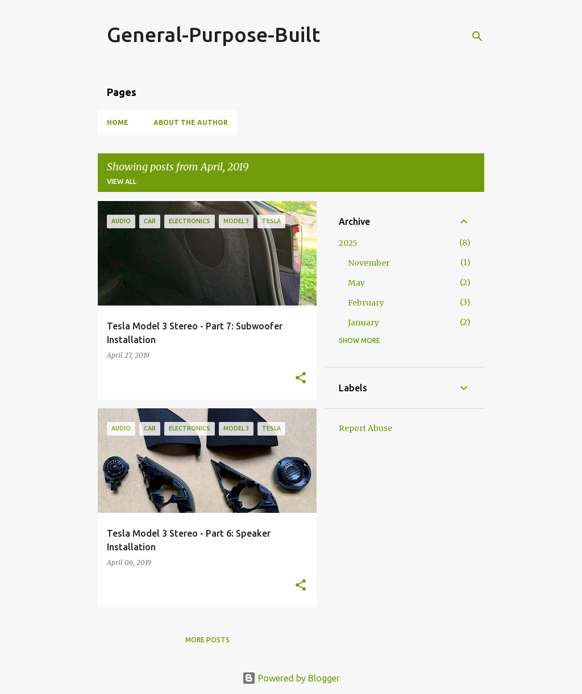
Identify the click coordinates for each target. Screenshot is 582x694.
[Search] (477, 36)
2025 (348, 243)
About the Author (190, 122)
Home (117, 122)
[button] (300, 378)
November (369, 263)
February (366, 303)
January (363, 322)
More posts (207, 639)
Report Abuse (365, 428)
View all (121, 181)
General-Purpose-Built (213, 34)
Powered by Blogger (291, 678)
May (356, 283)
